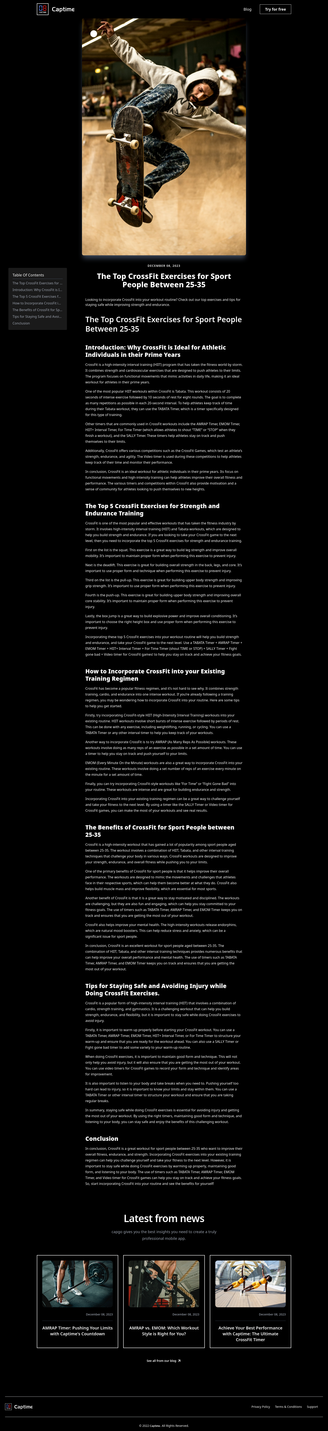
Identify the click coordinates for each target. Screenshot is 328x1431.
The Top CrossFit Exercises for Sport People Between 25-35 (58, 283)
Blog (247, 9)
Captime (155, 1425)
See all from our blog (164, 1361)
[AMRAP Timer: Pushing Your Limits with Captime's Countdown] (77, 1284)
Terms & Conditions (288, 1407)
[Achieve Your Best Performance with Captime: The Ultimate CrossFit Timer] (250, 1284)
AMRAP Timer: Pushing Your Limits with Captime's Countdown (77, 1331)
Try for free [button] (275, 9)
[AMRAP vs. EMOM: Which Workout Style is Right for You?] (164, 1284)
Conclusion (21, 323)
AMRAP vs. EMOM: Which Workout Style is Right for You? (164, 1331)
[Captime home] (56, 9)
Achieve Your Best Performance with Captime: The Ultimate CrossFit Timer (250, 1333)
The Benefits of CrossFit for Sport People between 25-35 (56, 310)
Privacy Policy (260, 1407)
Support (312, 1407)
